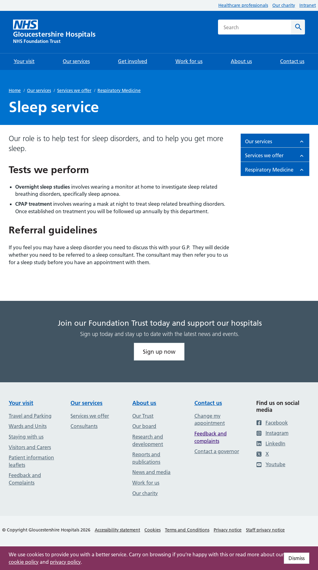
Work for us (145, 483)
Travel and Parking (30, 416)
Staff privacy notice (265, 530)
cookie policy (24, 562)
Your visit (21, 403)
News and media (151, 472)
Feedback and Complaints (25, 479)
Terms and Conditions (187, 530)
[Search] (298, 27)
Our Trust (142, 416)
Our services (39, 90)
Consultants (84, 426)
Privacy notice (228, 530)
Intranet (307, 5)
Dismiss (296, 558)
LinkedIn (270, 443)
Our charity (283, 5)
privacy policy (65, 562)
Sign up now (159, 351)
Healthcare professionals (243, 5)
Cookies (152, 530)
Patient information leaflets (31, 461)
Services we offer (74, 90)
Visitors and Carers (30, 447)
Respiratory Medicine (119, 90)
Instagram (272, 433)
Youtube (270, 464)
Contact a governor (216, 451)
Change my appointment (209, 419)
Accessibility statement (117, 530)
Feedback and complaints (210, 437)
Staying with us (26, 437)
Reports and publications (146, 458)
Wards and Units (28, 426)
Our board (144, 426)
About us (144, 403)
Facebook (272, 423)
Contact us (208, 403)
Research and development (147, 440)
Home (15, 90)
